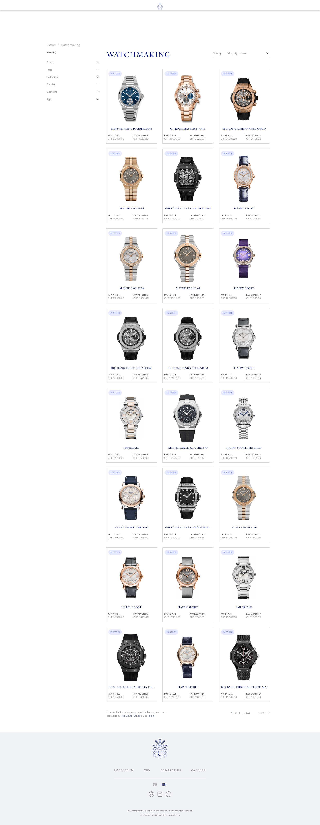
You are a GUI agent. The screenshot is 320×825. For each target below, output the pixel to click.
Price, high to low (248, 53)
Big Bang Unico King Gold (244, 129)
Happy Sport (244, 208)
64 (248, 713)
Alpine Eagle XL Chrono (188, 448)
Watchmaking (114, 27)
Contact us (170, 770)
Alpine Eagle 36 (131, 208)
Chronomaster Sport (187, 129)
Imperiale (131, 448)
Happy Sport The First (244, 448)
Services (170, 27)
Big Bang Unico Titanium (131, 368)
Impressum (124, 770)
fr (16, 16)
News (214, 27)
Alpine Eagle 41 (188, 288)
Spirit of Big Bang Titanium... (188, 527)
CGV (147, 770)
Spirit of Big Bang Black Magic (188, 208)
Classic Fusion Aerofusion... (131, 687)
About (194, 27)
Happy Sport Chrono (131, 527)
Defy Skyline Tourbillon (131, 129)
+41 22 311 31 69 (131, 715)
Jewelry (144, 27)
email (152, 715)
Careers (198, 770)
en (23, 16)
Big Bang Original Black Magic (244, 687)
